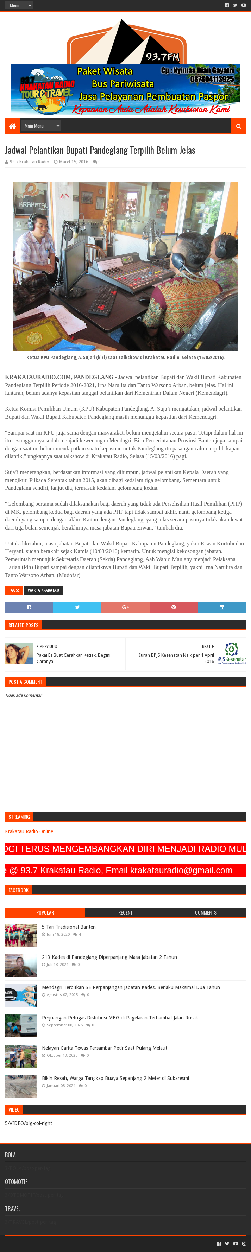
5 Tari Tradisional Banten (69, 927)
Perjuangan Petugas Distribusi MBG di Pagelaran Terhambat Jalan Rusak (120, 1017)
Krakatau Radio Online (29, 831)
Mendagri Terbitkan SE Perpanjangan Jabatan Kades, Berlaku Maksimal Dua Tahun (131, 987)
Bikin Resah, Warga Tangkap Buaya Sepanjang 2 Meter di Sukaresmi (115, 1078)
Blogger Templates (84, 1243)
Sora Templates (44, 1243)
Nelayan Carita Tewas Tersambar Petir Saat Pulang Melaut (104, 1048)
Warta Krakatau (43, 590)
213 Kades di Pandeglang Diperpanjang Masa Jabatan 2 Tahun (109, 957)
